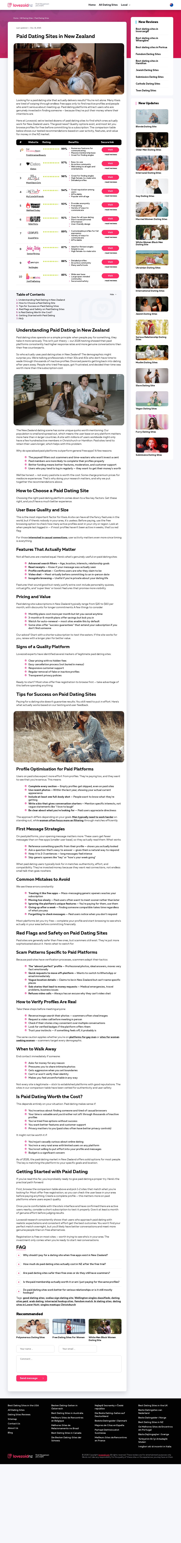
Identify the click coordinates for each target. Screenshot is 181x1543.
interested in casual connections (47, 537)
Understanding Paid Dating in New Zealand (42, 300)
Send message (28, 1450)
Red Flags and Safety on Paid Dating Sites (41, 309)
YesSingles (33, 267)
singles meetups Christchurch (58, 1377)
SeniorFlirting (33, 254)
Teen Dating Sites (146, 90)
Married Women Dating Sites (151, 219)
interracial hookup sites (59, 1373)
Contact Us (14, 1496)
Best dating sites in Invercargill (147, 30)
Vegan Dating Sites (146, 409)
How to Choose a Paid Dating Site (37, 303)
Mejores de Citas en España (109, 1498)
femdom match (83, 1373)
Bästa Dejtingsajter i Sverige (153, 1507)
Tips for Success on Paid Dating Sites (39, 306)
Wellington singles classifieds (92, 1370)
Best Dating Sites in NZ (150, 1494)
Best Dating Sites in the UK (153, 1478)
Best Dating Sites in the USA (23, 1478)
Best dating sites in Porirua (151, 47)
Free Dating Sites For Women (68, 1410)
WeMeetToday (33, 210)
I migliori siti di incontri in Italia (154, 1519)
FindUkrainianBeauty (33, 155)
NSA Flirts (33, 224)
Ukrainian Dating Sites (148, 268)
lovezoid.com (104, 1527)
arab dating (36, 1373)
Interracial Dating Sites (148, 173)
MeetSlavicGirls (33, 183)
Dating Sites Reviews (19, 1487)
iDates (33, 169)
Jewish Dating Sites (147, 70)
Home (92, 5)
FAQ (21, 319)
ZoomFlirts (33, 238)
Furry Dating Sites (146, 432)
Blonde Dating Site (146, 127)
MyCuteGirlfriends (33, 197)
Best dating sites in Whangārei (147, 39)
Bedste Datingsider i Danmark (111, 1493)
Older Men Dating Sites (148, 150)
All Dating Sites (108, 5)
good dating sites (34, 1370)
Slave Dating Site (145, 386)
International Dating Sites (150, 291)
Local (124, 5)
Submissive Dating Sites (150, 77)
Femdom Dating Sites (148, 54)
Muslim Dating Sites (146, 363)
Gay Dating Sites (145, 196)
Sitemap (12, 1491)
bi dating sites (103, 1373)
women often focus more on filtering (61, 820)
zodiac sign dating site (59, 1370)
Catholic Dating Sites (148, 84)
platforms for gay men (82, 1037)
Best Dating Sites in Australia (67, 1485)
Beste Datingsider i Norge (152, 1490)
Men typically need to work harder (92, 817)
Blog (10, 1505)
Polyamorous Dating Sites (30, 1410)
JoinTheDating (33, 281)
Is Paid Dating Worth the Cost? (35, 312)
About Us (13, 1500)
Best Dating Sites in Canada (66, 1505)
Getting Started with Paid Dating (37, 315)
